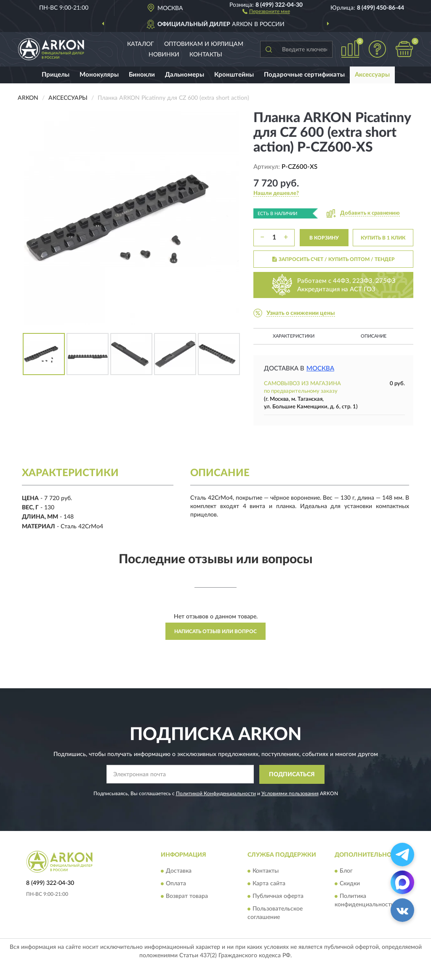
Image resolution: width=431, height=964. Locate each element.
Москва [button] (320, 368)
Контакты (205, 55)
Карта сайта (269, 884)
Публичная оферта (278, 897)
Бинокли (142, 75)
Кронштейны (234, 75)
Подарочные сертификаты (304, 75)
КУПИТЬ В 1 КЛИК (383, 237)
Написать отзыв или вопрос (215, 631)
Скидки (350, 884)
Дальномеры (184, 75)
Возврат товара (187, 897)
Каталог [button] (140, 44)
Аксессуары (372, 75)
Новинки (164, 55)
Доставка (179, 871)
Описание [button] (373, 336)
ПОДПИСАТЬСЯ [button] (292, 775)
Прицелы (55, 75)
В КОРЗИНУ (324, 237)
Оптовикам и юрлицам (203, 44)
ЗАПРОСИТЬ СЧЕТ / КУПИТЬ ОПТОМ (333, 259)
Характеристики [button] (293, 336)
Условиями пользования (290, 793)
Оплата (176, 884)
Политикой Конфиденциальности (216, 793)
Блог (346, 871)
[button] (266, 10)
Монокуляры (99, 75)
